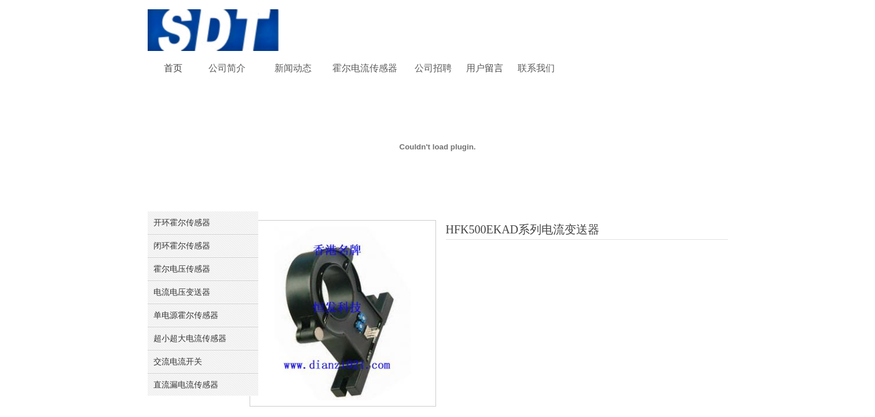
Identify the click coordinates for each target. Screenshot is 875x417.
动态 (302, 68)
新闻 (283, 68)
